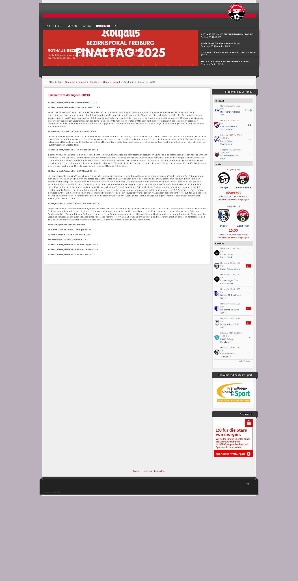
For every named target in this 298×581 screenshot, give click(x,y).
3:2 (246, 110)
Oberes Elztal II (243, 187)
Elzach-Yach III (226, 126)
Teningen (223, 187)
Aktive (87, 26)
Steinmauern (226, 144)
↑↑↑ (247, 484)
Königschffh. (225, 309)
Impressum (147, 471)
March (223, 158)
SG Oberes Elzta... (228, 155)
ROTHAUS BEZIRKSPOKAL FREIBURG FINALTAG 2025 (95, 50)
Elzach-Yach (225, 141)
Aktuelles (54, 26)
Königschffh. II (226, 295)
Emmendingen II (227, 254)
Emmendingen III (228, 280)
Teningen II (225, 356)
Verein (72, 26)
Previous (44, 49)
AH (116, 26)
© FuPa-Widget (245, 361)
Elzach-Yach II (226, 257)
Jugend (103, 26)
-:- (250, 154)
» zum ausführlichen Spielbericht (233, 196)
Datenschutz (159, 471)
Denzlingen (225, 342)
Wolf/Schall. (225, 324)
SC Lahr (224, 225)
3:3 (249, 125)
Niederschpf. (225, 112)
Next (257, 49)
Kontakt (136, 471)
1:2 (249, 139)
